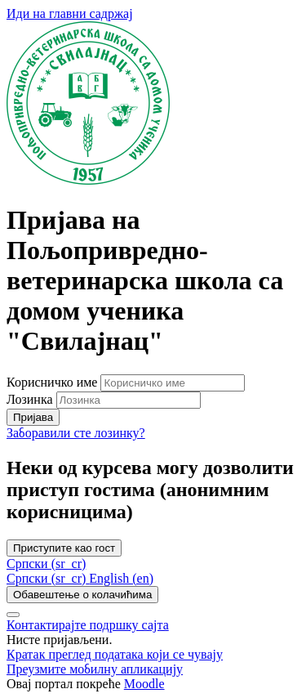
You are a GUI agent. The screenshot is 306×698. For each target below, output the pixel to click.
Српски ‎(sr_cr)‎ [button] (46, 563)
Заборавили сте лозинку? (76, 433)
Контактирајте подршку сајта (88, 625)
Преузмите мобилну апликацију (95, 669)
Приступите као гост (64, 548)
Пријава (33, 417)
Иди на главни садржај (70, 13)
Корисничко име (53, 382)
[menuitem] (48, 578)
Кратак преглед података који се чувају (115, 654)
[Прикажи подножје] (13, 614)
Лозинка (30, 399)
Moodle (144, 684)
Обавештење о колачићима (82, 594)
